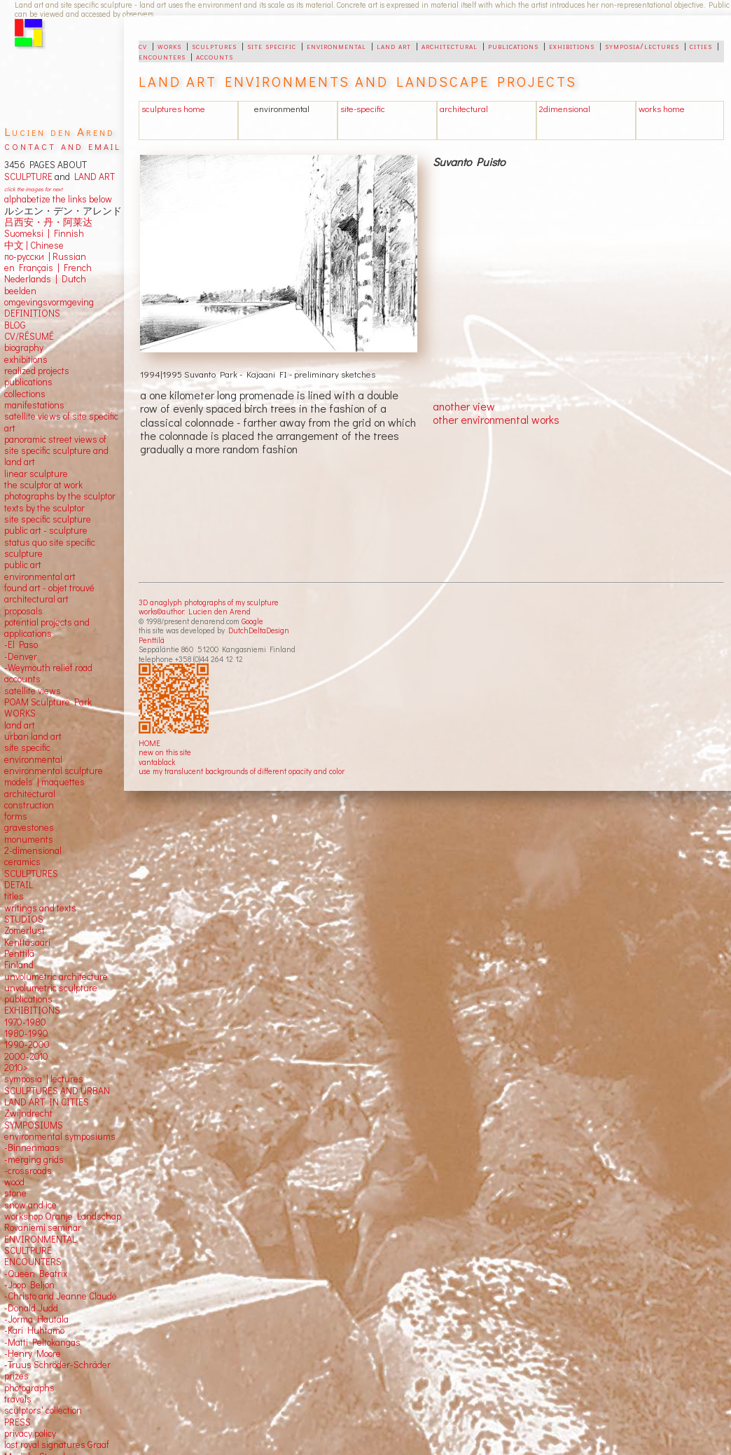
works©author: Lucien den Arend (195, 611)
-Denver (20, 656)
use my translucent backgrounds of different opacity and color (241, 771)
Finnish (67, 233)
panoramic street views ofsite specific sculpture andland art (56, 451)
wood (14, 1181)
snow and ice (30, 1205)
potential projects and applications (47, 628)
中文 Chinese (34, 245)
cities (701, 45)
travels (18, 1399)
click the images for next (33, 189)
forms (15, 816)
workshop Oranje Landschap (62, 1216)
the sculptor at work (43, 484)
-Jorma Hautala (36, 1319)
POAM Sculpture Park (48, 702)
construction (29, 805)
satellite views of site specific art (61, 422)
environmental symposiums (60, 1136)
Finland (19, 964)
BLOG (15, 325)
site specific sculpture (47, 519)
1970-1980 (25, 1022)
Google (252, 621)
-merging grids (34, 1159)
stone (15, 1193)
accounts (214, 56)
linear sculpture (36, 473)
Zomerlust (24, 930)
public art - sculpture (46, 530)
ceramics (22, 861)
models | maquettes (44, 781)
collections (25, 393)
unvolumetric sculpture (50, 987)
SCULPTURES (31, 873)
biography (23, 347)
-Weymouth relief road (48, 667)
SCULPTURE (28, 176)
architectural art (36, 599)
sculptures (214, 45)
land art (394, 45)
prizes (16, 1376)
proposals (23, 611)
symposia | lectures (43, 1079)
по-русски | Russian (45, 256)
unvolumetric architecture (56, 976)
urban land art (33, 736)
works (169, 45)
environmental (336, 45)
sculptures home (173, 108)
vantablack (157, 762)
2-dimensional (33, 850)
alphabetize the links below (58, 199)
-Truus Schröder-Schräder (57, 1364)
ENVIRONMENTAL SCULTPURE (40, 1245)
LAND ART (92, 176)
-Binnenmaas (32, 1147)
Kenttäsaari (27, 942)
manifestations (34, 405)
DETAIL (18, 884)
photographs (29, 1387)
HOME (149, 743)
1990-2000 (27, 1044)
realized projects (36, 370)
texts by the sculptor (44, 508)
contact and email (62, 145)
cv (143, 45)
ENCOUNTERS (33, 1261)
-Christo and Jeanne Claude (60, 1296)
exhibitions (571, 45)
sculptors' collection (43, 1410)
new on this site (165, 752)
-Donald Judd (31, 1308)
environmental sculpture (53, 770)
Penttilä (152, 640)
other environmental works (496, 419)
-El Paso (21, 644)
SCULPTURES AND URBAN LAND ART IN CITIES (57, 1096)
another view (464, 406)
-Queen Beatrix (35, 1273)
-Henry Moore (32, 1353)
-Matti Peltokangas (42, 1342)
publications (513, 45)
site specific (271, 45)
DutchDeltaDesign (258, 630)
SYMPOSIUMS (33, 1125)
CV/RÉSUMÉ (29, 336)
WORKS (20, 713)
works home (662, 108)
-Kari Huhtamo (34, 1330)
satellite (20, 690)
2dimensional (564, 108)
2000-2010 (26, 1056)
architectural (450, 45)
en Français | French (48, 267)
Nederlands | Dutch (45, 279)
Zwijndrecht (28, 1113)
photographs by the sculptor (60, 496)
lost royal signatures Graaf (56, 1444)
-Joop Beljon (29, 1284)
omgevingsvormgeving (49, 302)
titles (14, 896)
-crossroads (28, 1170)
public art (22, 564)
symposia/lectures (642, 45)
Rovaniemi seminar (42, 1227)
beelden (20, 290)
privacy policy (30, 1433)
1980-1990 (26, 1033)
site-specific (362, 108)
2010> (16, 1067)
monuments (28, 839)
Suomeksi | (27, 233)
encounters (162, 56)
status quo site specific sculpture (49, 548)
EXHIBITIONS (32, 1010)
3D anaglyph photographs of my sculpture (209, 602)
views (49, 690)
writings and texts (40, 908)
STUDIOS (23, 919)
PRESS (17, 1422)
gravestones (29, 827)
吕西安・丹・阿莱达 (48, 222)
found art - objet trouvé (49, 587)
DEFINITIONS (32, 313)
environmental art (40, 576)
